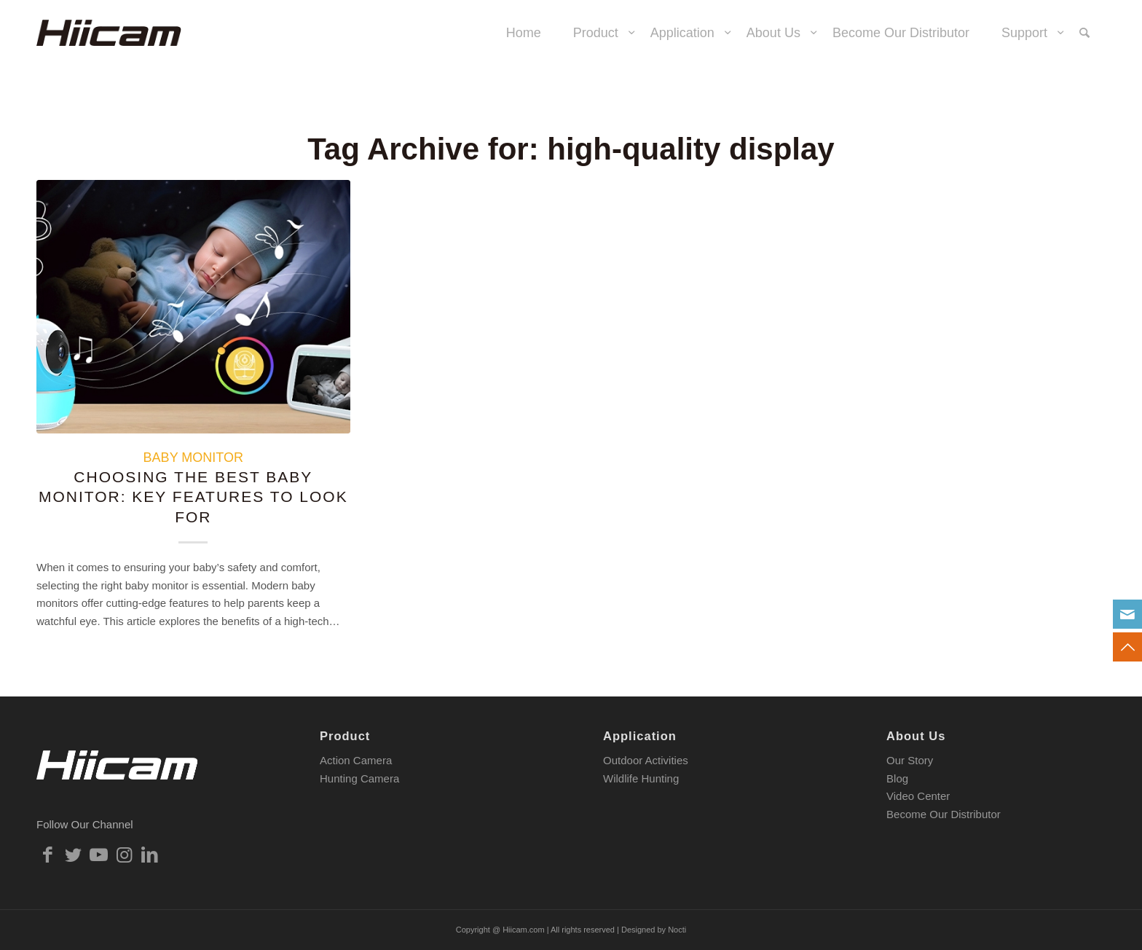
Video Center (918, 796)
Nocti (677, 929)
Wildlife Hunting (641, 778)
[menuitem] (523, 33)
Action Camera (356, 760)
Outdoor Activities (645, 760)
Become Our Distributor (943, 814)
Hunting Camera (359, 778)
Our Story (909, 760)
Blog (897, 778)
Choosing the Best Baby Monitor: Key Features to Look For (193, 496)
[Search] (1084, 33)
